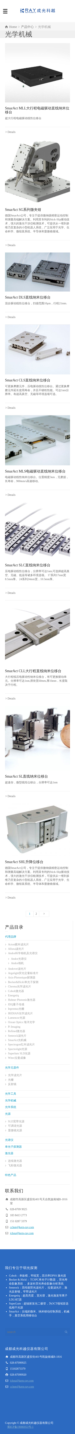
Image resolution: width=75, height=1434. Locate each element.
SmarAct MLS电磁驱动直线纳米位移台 (35, 471)
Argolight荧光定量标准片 (23, 973)
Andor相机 (17, 963)
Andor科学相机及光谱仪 (23, 953)
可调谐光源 (15, 1125)
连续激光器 (15, 1160)
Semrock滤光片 (17, 1035)
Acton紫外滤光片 (18, 944)
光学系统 (10, 1107)
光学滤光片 (15, 1075)
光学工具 (10, 1093)
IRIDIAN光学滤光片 (20, 1013)
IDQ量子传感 (16, 1004)
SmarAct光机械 (17, 1040)
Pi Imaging (14, 1026)
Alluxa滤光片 (16, 948)
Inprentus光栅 (16, 1008)
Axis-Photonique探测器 (21, 977)
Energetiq (13, 995)
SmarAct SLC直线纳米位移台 (28, 565)
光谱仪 (9, 1139)
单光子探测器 (13, 1146)
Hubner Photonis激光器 (21, 999)
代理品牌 (10, 936)
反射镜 (12, 1084)
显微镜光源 (15, 1130)
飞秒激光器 (15, 1165)
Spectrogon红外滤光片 (21, 1044)
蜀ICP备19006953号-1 (20, 1426)
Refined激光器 (16, 1031)
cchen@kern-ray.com (22, 1227)
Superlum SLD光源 (19, 1053)
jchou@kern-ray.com (22, 1233)
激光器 (9, 1153)
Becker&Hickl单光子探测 (23, 982)
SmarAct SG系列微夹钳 (23, 210)
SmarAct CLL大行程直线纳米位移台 (33, 671)
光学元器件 (12, 1067)
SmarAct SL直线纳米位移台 (26, 776)
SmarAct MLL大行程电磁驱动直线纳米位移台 (37, 110)
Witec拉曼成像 (17, 1057)
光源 (8, 1113)
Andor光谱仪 (19, 958)
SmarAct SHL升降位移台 (24, 862)
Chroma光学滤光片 (19, 986)
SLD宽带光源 (16, 1121)
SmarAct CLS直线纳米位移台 (28, 380)
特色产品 (10, 1175)
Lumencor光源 (16, 1017)
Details (12, 132)
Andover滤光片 (17, 968)
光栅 (11, 1079)
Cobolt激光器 (16, 991)
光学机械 (10, 1100)
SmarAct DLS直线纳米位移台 (28, 297)
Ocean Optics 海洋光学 (21, 1022)
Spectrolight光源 (17, 1049)
